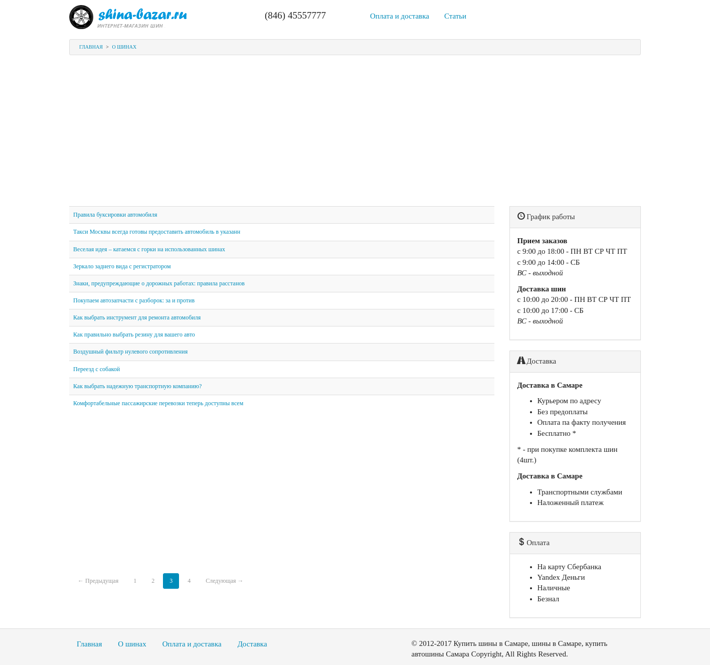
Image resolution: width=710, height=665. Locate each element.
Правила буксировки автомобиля (115, 214)
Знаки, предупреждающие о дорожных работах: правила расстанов (159, 283)
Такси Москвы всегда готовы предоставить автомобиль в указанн (156, 231)
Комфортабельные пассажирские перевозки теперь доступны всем (158, 403)
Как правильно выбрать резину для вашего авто (134, 334)
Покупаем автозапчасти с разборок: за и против (134, 300)
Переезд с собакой (96, 369)
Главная (91, 47)
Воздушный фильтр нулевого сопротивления (130, 351)
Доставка (252, 644)
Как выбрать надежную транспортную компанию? (137, 386)
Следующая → (224, 580)
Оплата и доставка (399, 16)
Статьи (455, 16)
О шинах (124, 47)
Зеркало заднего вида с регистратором (122, 266)
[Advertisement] (355, 136)
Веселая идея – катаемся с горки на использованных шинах (149, 249)
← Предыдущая (98, 580)
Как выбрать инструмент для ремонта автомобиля (137, 317)
